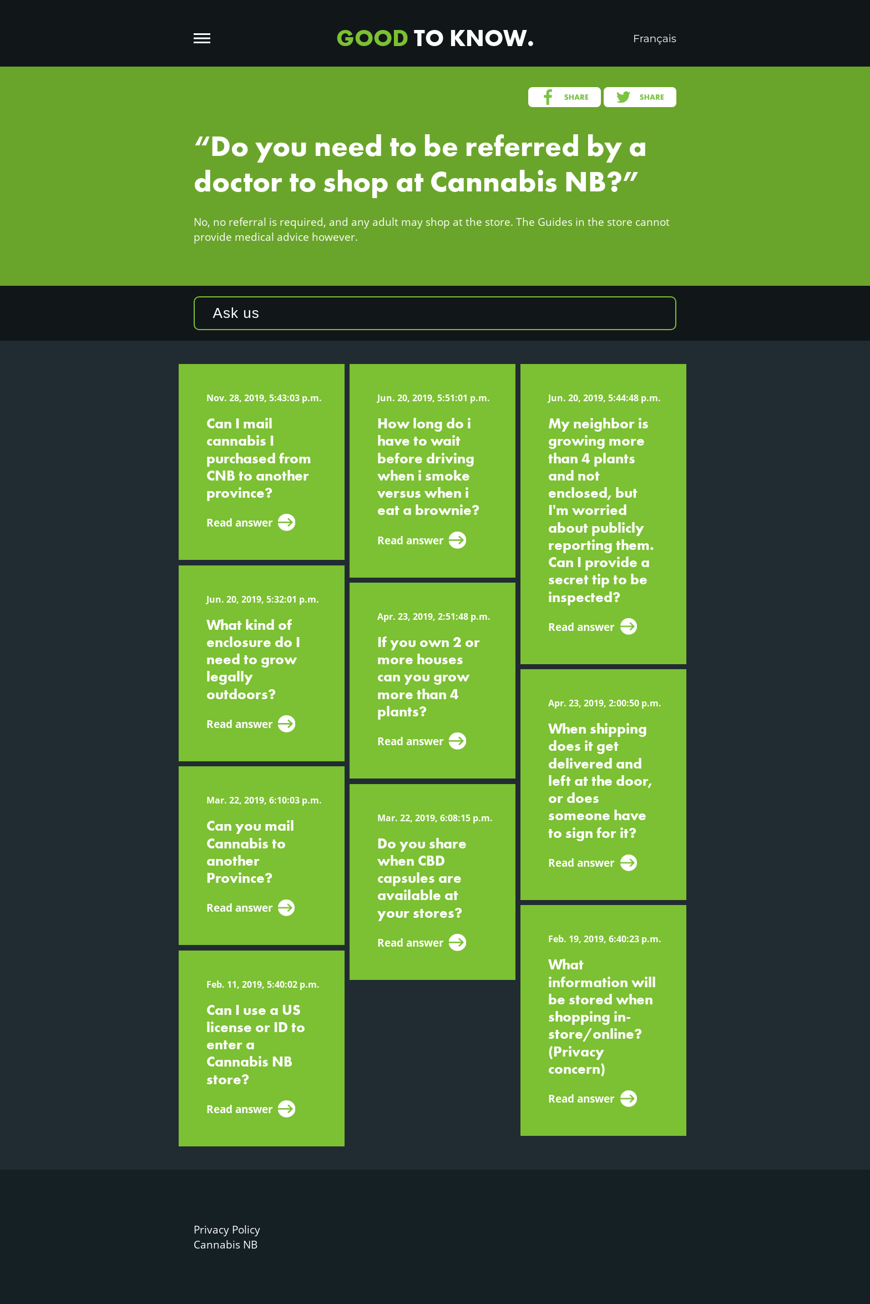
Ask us (236, 313)
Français (654, 38)
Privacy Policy (227, 1229)
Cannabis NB (225, 1244)
